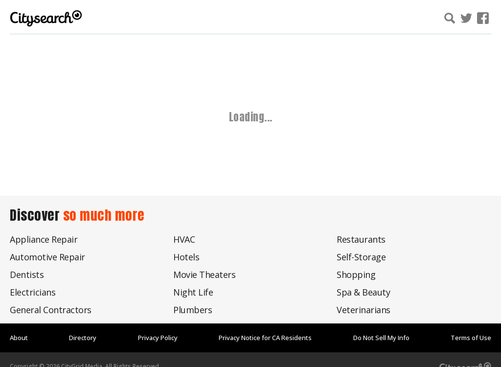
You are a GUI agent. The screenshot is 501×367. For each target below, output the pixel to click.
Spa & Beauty (363, 292)
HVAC (184, 239)
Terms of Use (471, 337)
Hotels (186, 257)
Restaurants (361, 239)
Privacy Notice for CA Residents (265, 337)
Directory (82, 337)
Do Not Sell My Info (381, 337)
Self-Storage (361, 257)
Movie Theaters (204, 274)
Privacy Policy (158, 337)
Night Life (193, 292)
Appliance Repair (43, 239)
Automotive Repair (47, 257)
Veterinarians (363, 310)
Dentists (27, 274)
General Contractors (50, 310)
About (19, 337)
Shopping (356, 274)
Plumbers (192, 310)
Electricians (32, 292)
